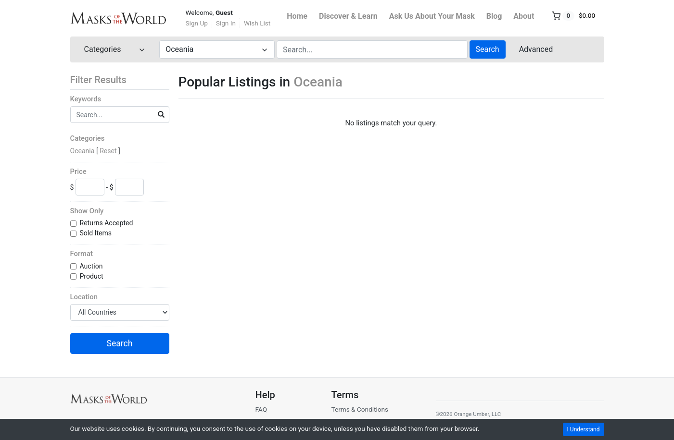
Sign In (226, 23)
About (523, 16)
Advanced (536, 49)
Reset (108, 151)
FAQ (261, 409)
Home (297, 16)
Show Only (87, 211)
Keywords (86, 99)
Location (84, 297)
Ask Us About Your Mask (432, 16)
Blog (494, 16)
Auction (92, 266)
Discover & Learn (348, 16)
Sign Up (197, 23)
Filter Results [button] (104, 80)
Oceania (82, 151)
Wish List (257, 23)
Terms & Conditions (359, 409)
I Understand (583, 429)
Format (81, 253)
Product (92, 276)
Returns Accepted (107, 223)
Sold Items (97, 233)
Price (78, 171)
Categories (87, 138)
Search (487, 49)
